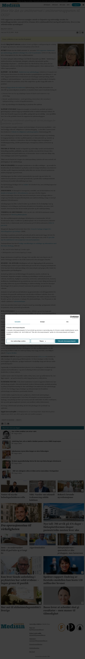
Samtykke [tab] (18, 321)
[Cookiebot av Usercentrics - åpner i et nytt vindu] (71, 317)
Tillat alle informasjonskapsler (67, 341)
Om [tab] (67, 321)
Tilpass (42, 341)
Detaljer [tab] (42, 321)
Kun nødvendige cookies (18, 341)
